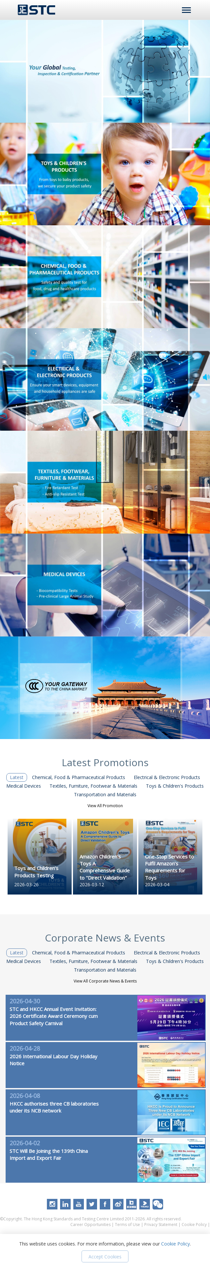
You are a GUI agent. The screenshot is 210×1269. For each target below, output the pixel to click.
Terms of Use (127, 1224)
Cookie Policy (194, 1224)
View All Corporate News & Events (105, 981)
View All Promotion (105, 806)
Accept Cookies (105, 1256)
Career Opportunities (90, 1224)
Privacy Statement (160, 1224)
